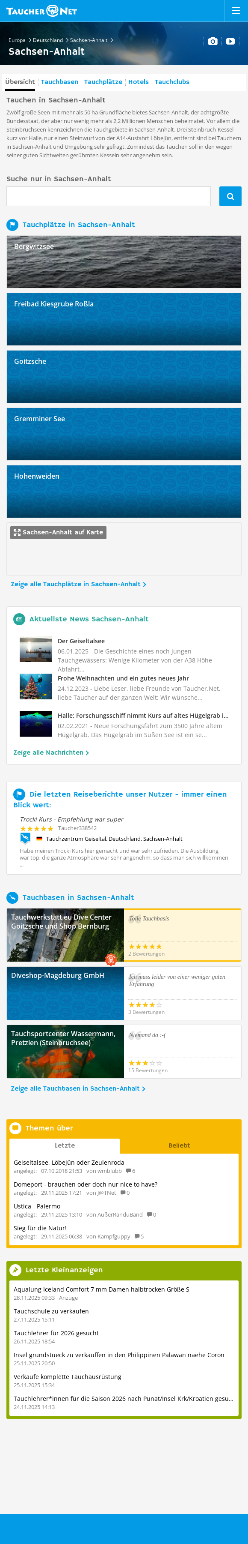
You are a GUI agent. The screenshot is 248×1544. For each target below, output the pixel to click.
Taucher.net (41, 11)
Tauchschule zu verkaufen (51, 1311)
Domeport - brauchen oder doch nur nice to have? (85, 1184)
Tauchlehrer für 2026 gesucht (56, 1333)
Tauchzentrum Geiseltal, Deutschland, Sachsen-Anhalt (114, 838)
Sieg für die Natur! (40, 1228)
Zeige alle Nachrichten (48, 753)
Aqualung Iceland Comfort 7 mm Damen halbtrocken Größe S (101, 1289)
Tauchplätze (103, 82)
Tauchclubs (172, 82)
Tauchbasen (59, 82)
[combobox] (108, 196)
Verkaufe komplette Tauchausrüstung (67, 1377)
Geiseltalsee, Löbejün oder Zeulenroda (69, 1162)
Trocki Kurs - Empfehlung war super (71, 819)
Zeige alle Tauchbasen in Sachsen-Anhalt (75, 1089)
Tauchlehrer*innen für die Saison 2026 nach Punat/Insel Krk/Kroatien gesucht (126, 1398)
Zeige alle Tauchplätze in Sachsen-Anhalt (76, 584)
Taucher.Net (92, 1527)
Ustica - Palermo (37, 1206)
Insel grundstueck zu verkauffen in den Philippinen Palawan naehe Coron (119, 1355)
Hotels (138, 82)
